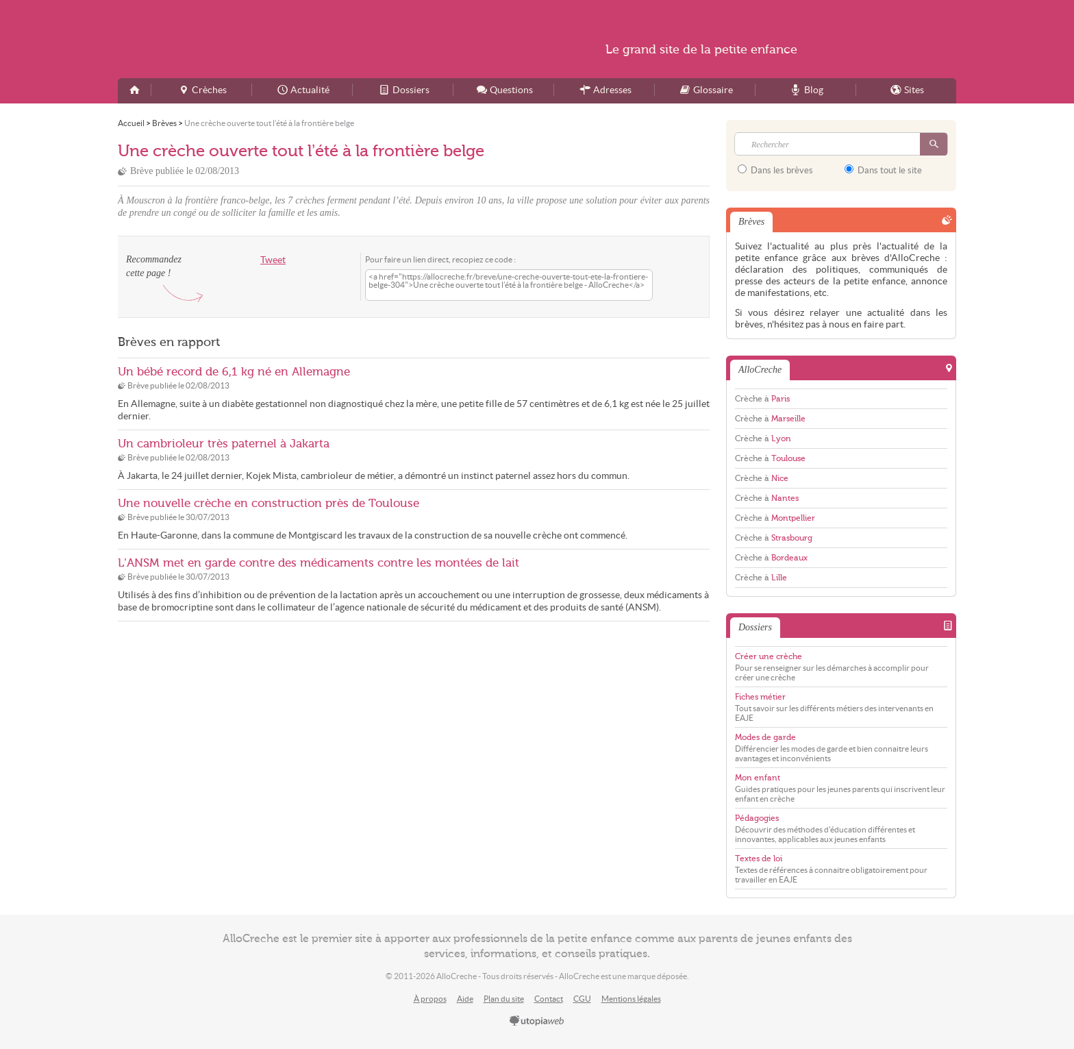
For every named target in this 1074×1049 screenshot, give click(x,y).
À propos (430, 998)
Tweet (273, 260)
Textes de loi (758, 858)
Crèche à (762, 399)
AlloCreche (250, 39)
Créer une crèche (768, 656)
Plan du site (504, 998)
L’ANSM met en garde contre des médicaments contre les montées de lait (318, 562)
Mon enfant (757, 777)
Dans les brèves (775, 169)
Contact (548, 998)
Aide (465, 998)
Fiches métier (760, 697)
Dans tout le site (883, 169)
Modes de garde (765, 737)
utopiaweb (537, 1021)
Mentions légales (631, 998)
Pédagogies (757, 818)
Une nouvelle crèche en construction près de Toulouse (268, 503)
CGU (582, 998)
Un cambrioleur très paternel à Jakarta (223, 443)
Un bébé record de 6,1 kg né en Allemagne (234, 371)
